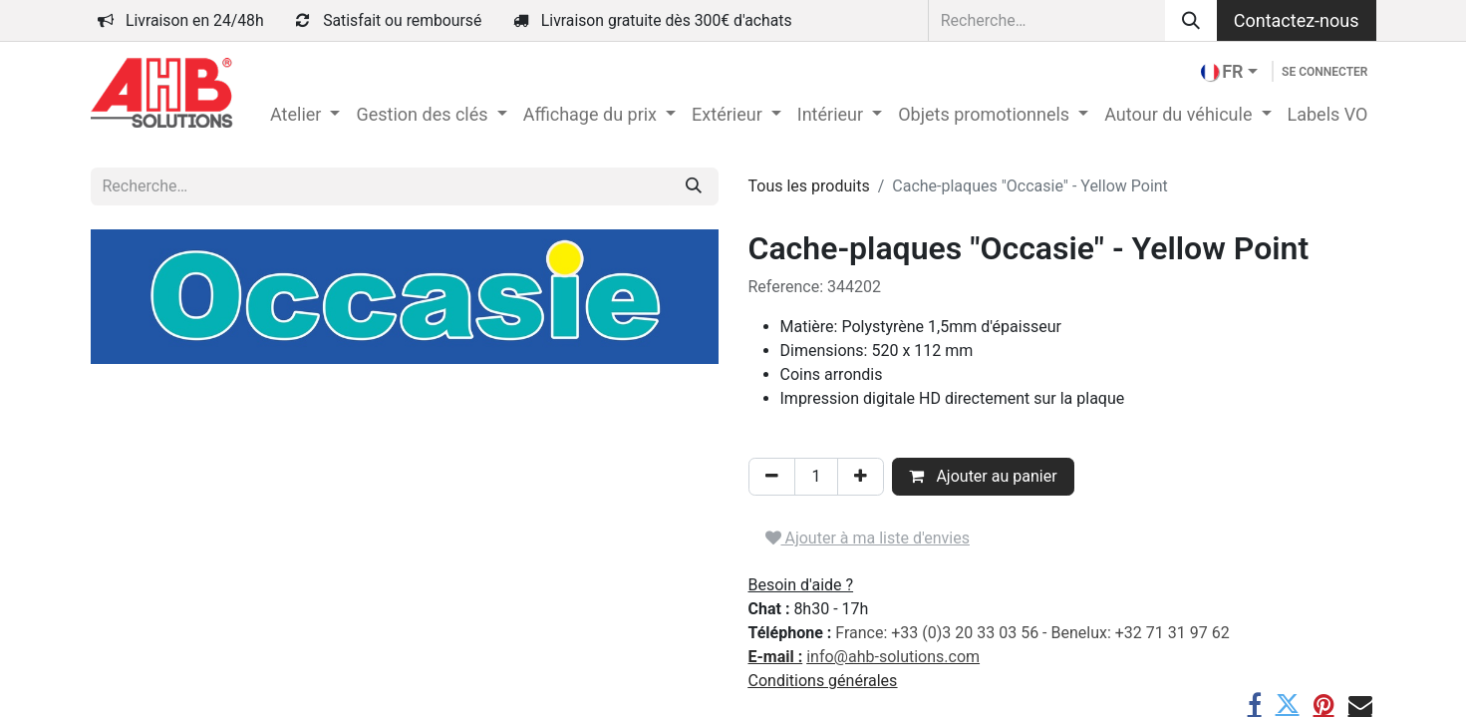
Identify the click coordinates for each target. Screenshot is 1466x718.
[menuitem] (305, 114)
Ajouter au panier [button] (982, 476)
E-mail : (775, 656)
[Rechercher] (1191, 20)
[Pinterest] (1324, 704)
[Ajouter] (860, 477)
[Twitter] (1288, 704)
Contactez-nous (1296, 20)
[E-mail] (1360, 704)
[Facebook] (1255, 704)
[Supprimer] (771, 477)
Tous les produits (809, 186)
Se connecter (1324, 72)
